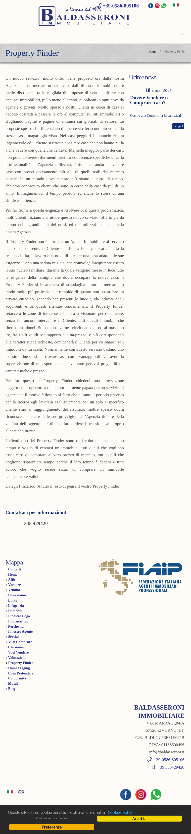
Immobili (15, 611)
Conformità (17, 678)
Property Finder (20, 663)
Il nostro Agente (20, 631)
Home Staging (19, 668)
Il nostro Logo (19, 616)
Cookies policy (120, 812)
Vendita (14, 590)
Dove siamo (17, 595)
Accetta (139, 818)
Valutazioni (17, 658)
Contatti (14, 569)
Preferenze (52, 827)
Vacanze (14, 585)
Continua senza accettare (51, 818)
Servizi (13, 637)
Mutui (13, 683)
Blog (11, 689)
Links (12, 600)
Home (152, 51)
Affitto (13, 580)
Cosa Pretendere (21, 673)
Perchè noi (16, 626)
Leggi (178, 126)
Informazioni (18, 621)
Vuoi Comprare (20, 642)
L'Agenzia (16, 606)
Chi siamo (16, 647)
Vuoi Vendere (18, 652)
